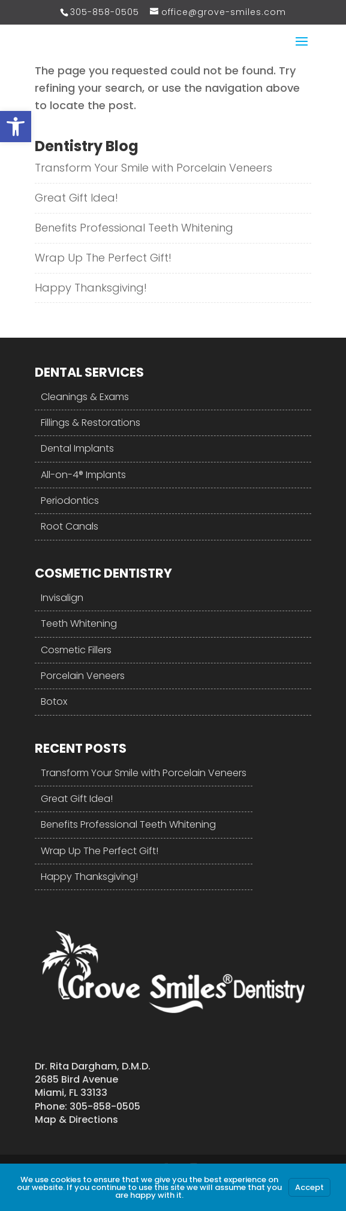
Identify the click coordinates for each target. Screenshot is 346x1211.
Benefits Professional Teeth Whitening (134, 227)
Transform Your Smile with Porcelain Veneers (153, 167)
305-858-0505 (104, 12)
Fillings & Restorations (90, 422)
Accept (309, 1187)
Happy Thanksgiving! (91, 287)
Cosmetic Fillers (76, 650)
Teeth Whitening (79, 623)
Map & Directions (76, 1119)
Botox (54, 701)
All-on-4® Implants (83, 475)
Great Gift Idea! (76, 197)
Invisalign (62, 598)
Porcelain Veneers (83, 676)
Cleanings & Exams (85, 397)
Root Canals (69, 526)
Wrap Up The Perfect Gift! (103, 257)
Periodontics (70, 500)
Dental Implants (77, 448)
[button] (15, 126)
